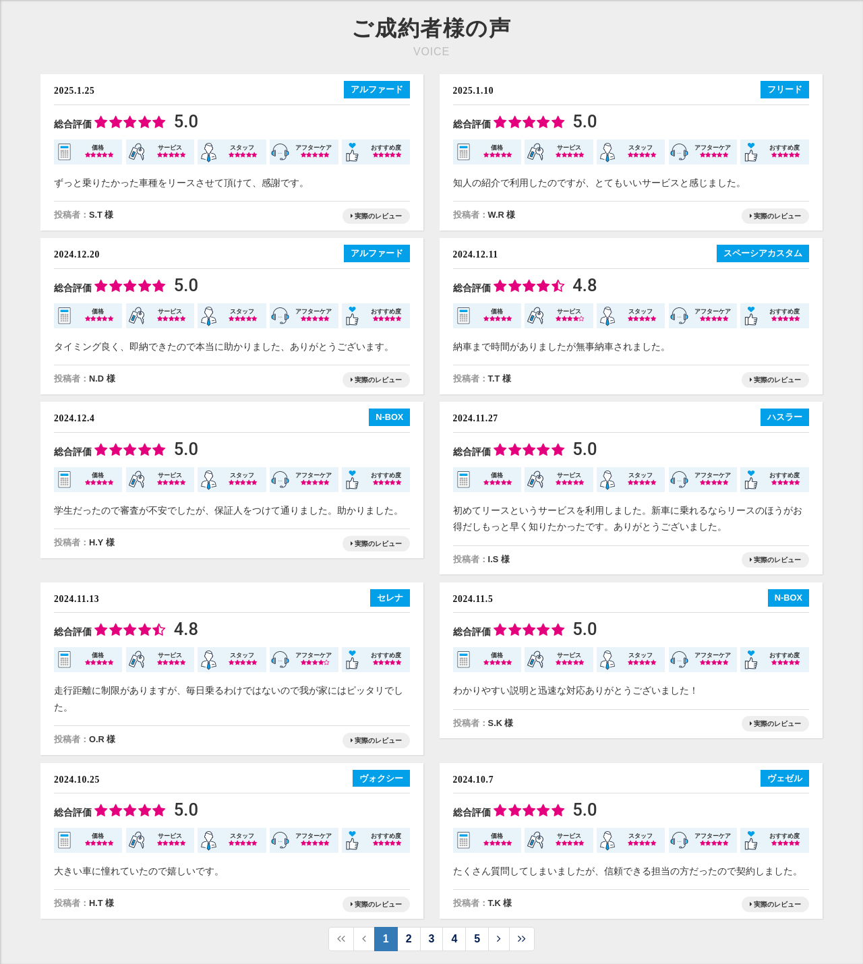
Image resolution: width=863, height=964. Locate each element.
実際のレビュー (376, 216)
